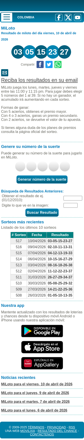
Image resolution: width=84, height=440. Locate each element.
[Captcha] (71, 205)
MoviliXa (27, 431)
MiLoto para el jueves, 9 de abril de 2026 (35, 393)
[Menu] (6, 17)
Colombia (25, 17)
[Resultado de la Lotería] (36, 5)
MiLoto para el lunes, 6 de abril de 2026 (34, 410)
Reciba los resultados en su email (39, 80)
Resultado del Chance (57, 431)
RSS (72, 427)
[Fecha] (73, 198)
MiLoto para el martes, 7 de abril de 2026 (35, 402)
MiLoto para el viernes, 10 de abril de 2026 (36, 384)
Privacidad (56, 427)
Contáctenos (42, 434)
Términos (36, 427)
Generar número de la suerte (42, 179)
